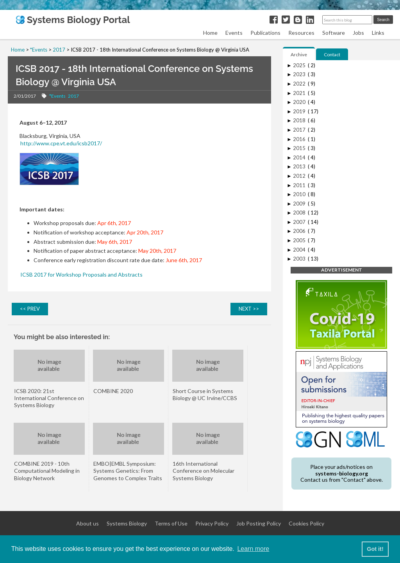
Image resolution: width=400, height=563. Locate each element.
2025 (300, 65)
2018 (300, 120)
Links (378, 32)
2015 (300, 148)
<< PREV (30, 309)
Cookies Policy (306, 523)
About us (87, 523)
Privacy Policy (212, 523)
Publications (265, 32)
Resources (301, 32)
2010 (300, 194)
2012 (300, 176)
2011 (300, 185)
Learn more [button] (253, 548)
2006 (300, 231)
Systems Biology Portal (73, 19)
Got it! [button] (375, 549)
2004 (300, 250)
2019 (300, 111)
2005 (300, 240)
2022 (300, 83)
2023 (300, 74)
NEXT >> (249, 309)
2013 (300, 166)
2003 (300, 259)
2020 (300, 102)
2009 (300, 203)
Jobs (358, 32)
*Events (57, 96)
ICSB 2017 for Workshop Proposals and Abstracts (81, 274)
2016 (300, 139)
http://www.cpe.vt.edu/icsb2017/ (61, 143)
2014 (300, 157)
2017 (73, 96)
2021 (300, 93)
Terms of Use (171, 523)
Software (333, 32)
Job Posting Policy (258, 523)
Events (234, 32)
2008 (300, 212)
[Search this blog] (347, 19)
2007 (300, 222)
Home (210, 32)
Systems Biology (127, 523)
